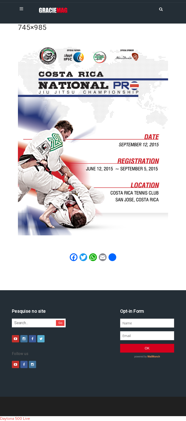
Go (60, 323)
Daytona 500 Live (15, 418)
